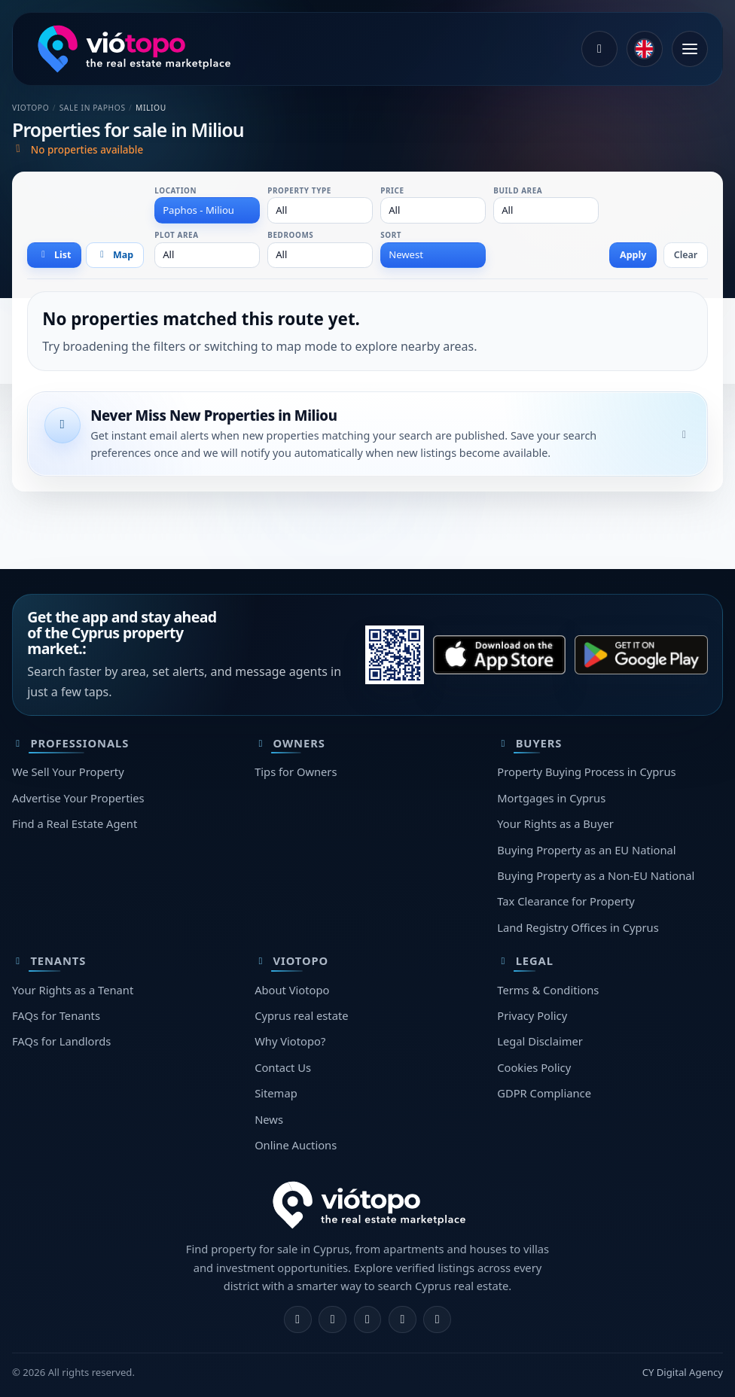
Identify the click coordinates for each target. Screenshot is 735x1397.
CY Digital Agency (682, 1372)
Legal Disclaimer (540, 1041)
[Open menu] (690, 49)
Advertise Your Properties (78, 797)
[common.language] (645, 49)
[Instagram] (332, 1320)
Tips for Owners (296, 771)
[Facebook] (298, 1320)
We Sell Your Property (68, 771)
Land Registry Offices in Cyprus (578, 927)
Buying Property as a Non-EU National (595, 875)
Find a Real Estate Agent (74, 823)
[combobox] (207, 210)
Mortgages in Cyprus (551, 797)
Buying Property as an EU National (586, 849)
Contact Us (283, 1067)
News (269, 1119)
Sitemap (276, 1092)
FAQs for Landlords (61, 1041)
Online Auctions (296, 1144)
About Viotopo (292, 989)
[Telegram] (402, 1320)
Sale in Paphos (92, 107)
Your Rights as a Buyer (555, 823)
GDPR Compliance (544, 1092)
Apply (633, 254)
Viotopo (30, 107)
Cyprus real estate (301, 1015)
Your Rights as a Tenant (72, 989)
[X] (368, 1320)
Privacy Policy (532, 1015)
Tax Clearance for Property (566, 901)
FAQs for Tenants (56, 1015)
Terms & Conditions (548, 989)
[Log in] (599, 49)
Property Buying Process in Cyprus (586, 771)
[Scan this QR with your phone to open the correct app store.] (394, 654)
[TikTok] (437, 1320)
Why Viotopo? (290, 1041)
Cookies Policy (534, 1067)
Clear (685, 254)
